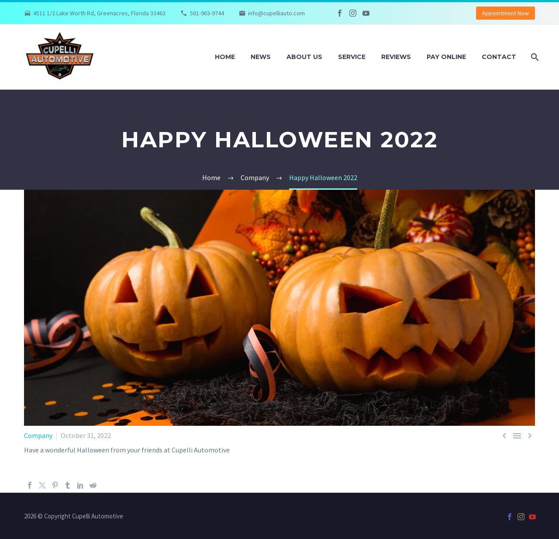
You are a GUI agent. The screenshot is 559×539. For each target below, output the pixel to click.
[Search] (533, 57)
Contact (499, 57)
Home (225, 57)
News (261, 57)
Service (352, 57)
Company (38, 435)
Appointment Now (505, 13)
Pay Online (446, 57)
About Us (304, 57)
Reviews (396, 57)
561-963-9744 (207, 13)
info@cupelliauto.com (276, 13)
